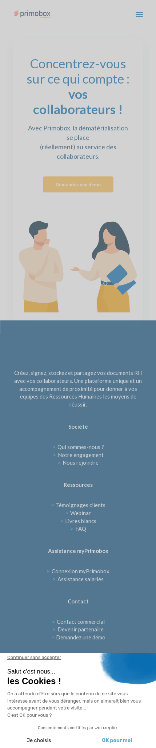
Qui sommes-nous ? (78, 447)
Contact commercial (78, 621)
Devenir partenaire (78, 629)
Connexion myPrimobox (78, 571)
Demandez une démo (78, 184)
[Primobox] (32, 14)
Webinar (78, 513)
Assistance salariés (78, 579)
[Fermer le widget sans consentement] (34, 657)
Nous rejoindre (78, 462)
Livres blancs (78, 521)
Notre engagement (78, 455)
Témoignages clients (78, 505)
